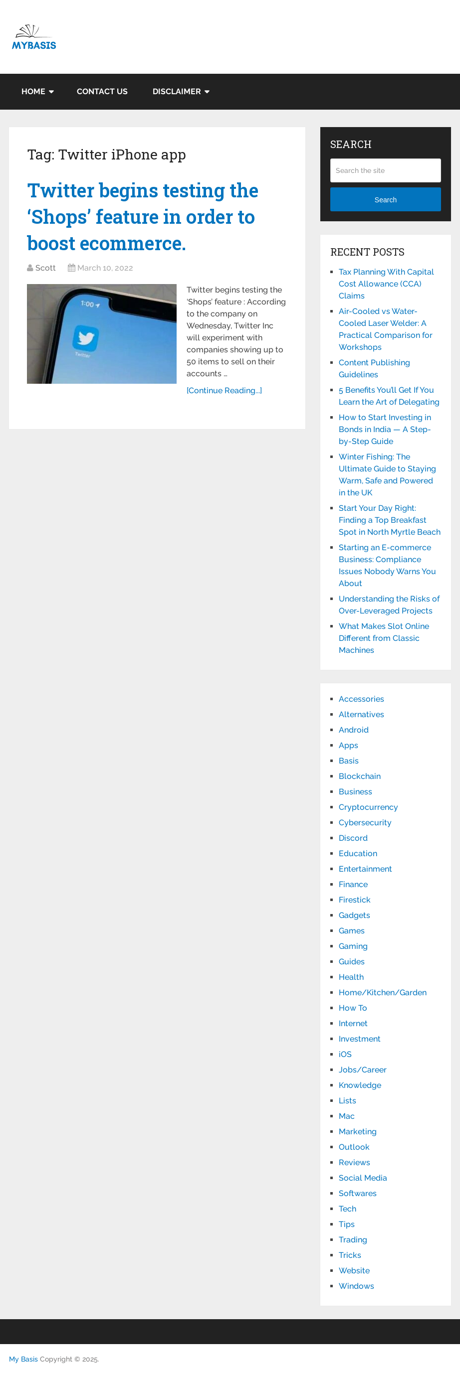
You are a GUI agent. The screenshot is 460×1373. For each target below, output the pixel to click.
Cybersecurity (365, 822)
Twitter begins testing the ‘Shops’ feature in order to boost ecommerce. (142, 216)
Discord (353, 838)
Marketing (358, 1131)
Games (352, 930)
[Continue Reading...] (224, 390)
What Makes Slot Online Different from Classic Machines (384, 638)
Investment (360, 1039)
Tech (347, 1209)
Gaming (353, 946)
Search (386, 200)
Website (354, 1270)
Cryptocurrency (368, 807)
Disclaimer (177, 91)
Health (351, 977)
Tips (347, 1224)
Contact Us (102, 91)
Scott (45, 268)
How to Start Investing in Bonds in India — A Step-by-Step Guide (385, 429)
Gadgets (354, 915)
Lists (347, 1100)
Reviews (354, 1162)
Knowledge (360, 1085)
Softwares (358, 1193)
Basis (349, 760)
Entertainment (365, 869)
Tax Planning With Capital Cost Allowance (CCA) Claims (386, 284)
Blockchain (360, 776)
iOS (345, 1054)
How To (353, 1008)
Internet (353, 1023)
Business (355, 791)
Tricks (350, 1255)
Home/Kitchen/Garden (383, 992)
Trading (353, 1239)
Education (358, 853)
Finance (353, 884)
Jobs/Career (363, 1069)
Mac (347, 1116)
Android (354, 730)
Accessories (361, 699)
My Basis (23, 1359)
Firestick (355, 900)
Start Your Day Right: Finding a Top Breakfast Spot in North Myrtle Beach (390, 520)
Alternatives (361, 714)
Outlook (354, 1147)
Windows (356, 1286)
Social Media (363, 1178)
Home (33, 91)
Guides (352, 961)
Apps (348, 745)
